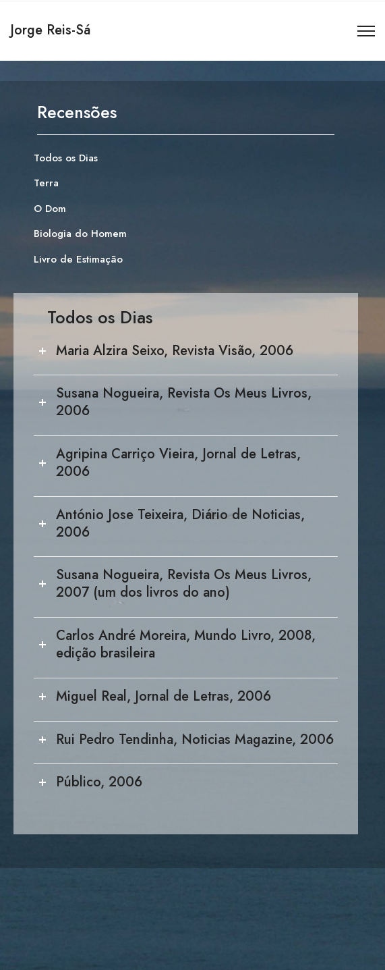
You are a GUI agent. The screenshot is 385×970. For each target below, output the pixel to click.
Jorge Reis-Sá (50, 30)
